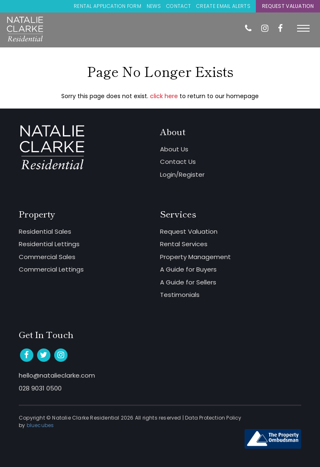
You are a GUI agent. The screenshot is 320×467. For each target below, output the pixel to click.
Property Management (195, 256)
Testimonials (180, 294)
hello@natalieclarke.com (57, 375)
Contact (178, 6)
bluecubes (40, 425)
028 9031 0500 (40, 388)
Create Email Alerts (223, 6)
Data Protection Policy (213, 417)
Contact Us (178, 161)
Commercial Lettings (51, 269)
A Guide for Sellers (188, 282)
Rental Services (184, 244)
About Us (174, 149)
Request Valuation (288, 6)
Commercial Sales (47, 256)
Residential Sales (45, 231)
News (154, 6)
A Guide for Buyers (188, 269)
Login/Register (182, 174)
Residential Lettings (49, 244)
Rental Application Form (107, 6)
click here (164, 96)
